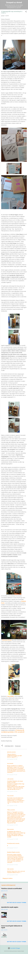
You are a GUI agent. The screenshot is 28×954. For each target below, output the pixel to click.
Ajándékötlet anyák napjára (9, 907)
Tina (8, 795)
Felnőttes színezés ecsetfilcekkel (11, 888)
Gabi (8, 869)
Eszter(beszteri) (11, 843)
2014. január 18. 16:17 (12, 848)
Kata (8, 829)
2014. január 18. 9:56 (12, 805)
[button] (26, 12)
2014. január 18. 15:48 (12, 839)
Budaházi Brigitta (11, 852)
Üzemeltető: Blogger (14, 948)
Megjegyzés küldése (8, 878)
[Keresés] (26, 3)
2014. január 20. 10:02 (12, 874)
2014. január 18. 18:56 (12, 864)
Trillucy (9, 810)
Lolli (8, 779)
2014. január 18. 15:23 (12, 825)
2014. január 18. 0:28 (12, 759)
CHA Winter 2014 (9, 746)
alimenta (9, 752)
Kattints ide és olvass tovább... (17, 902)
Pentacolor (18, 746)
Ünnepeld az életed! (14, 2)
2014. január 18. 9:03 (12, 791)
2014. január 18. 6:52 (12, 774)
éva (8, 763)
